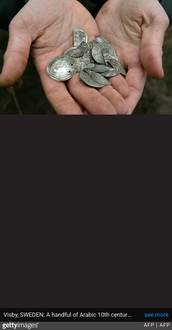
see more (156, 314)
